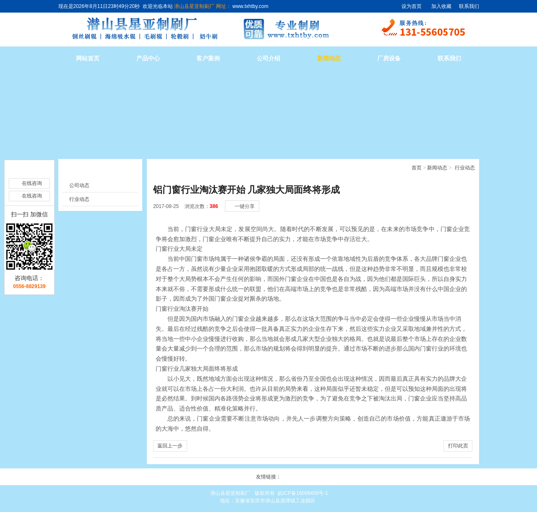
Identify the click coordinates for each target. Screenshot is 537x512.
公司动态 (79, 185)
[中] (453, 197)
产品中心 (148, 58)
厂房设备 (389, 58)
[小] (445, 197)
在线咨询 (32, 171)
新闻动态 (329, 58)
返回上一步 (169, 446)
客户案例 (208, 58)
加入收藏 (441, 6)
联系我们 (469, 6)
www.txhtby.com (249, 6)
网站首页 (87, 58)
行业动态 (465, 168)
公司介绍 (268, 58)
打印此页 (458, 446)
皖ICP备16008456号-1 (303, 493)
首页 (417, 168)
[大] (462, 197)
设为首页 (411, 6)
